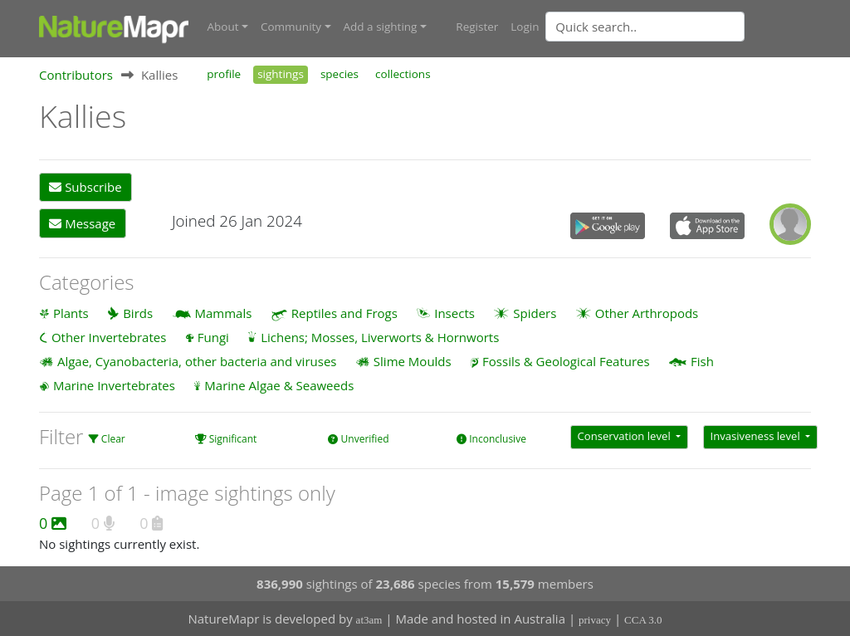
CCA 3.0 (643, 620)
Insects (454, 312)
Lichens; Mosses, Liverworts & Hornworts (380, 336)
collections (403, 73)
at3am (369, 620)
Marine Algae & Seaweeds (279, 385)
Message (82, 222)
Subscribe (85, 187)
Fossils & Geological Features (566, 360)
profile (224, 73)
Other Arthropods (647, 312)
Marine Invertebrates (114, 385)
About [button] (223, 26)
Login (524, 26)
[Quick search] (645, 27)
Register (477, 26)
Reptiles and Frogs (344, 312)
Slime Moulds (413, 360)
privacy (595, 620)
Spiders (534, 312)
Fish (702, 360)
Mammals (223, 312)
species (339, 73)
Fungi (213, 336)
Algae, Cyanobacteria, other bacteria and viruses (197, 360)
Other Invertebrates (108, 336)
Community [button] (291, 26)
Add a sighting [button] (381, 26)
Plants (71, 312)
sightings (280, 73)
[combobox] (678, 27)
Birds (138, 312)
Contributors (76, 74)
